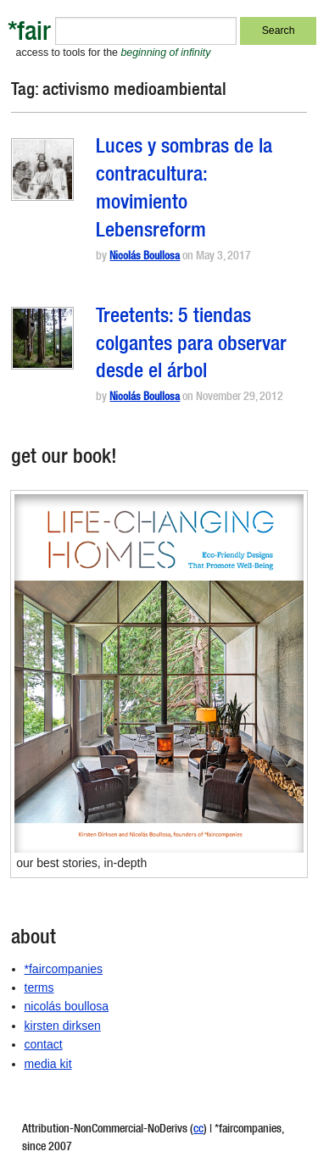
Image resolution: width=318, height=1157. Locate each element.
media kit (48, 1064)
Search (278, 30)
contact (44, 1044)
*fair (29, 34)
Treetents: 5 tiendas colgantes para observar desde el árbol (191, 346)
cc (198, 1130)
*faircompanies (64, 969)
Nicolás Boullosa (144, 257)
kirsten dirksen (63, 1025)
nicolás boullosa (67, 1006)
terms (39, 987)
